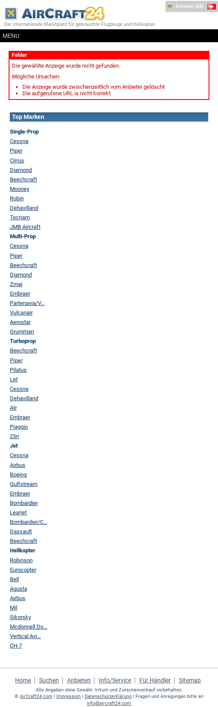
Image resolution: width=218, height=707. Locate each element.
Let (14, 379)
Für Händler (155, 680)
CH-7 (16, 645)
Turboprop (23, 341)
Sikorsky (20, 617)
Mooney (19, 189)
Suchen (49, 680)
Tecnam (20, 217)
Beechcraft (23, 179)
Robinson (21, 560)
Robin (17, 198)
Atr (13, 408)
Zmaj (16, 284)
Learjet (18, 512)
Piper (16, 150)
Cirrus (17, 160)
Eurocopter (23, 570)
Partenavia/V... (27, 303)
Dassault (21, 531)
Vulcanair (21, 312)
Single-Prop (24, 131)
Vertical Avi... (25, 636)
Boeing (18, 474)
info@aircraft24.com (109, 703)
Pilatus (18, 370)
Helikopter (22, 550)
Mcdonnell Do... (28, 626)
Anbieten (79, 680)
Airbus (17, 465)
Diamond (21, 170)
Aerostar (20, 322)
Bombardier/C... (28, 522)
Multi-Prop (23, 236)
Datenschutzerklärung (108, 696)
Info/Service (115, 680)
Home (23, 680)
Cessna (19, 141)
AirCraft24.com (36, 696)
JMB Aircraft (25, 227)
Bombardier (24, 503)
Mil (13, 607)
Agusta (18, 589)
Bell (14, 579)
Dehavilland (24, 208)
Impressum (68, 696)
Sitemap (190, 680)
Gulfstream (23, 484)
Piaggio (19, 427)
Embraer (20, 293)
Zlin (14, 436)
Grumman (22, 331)
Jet (14, 445)
